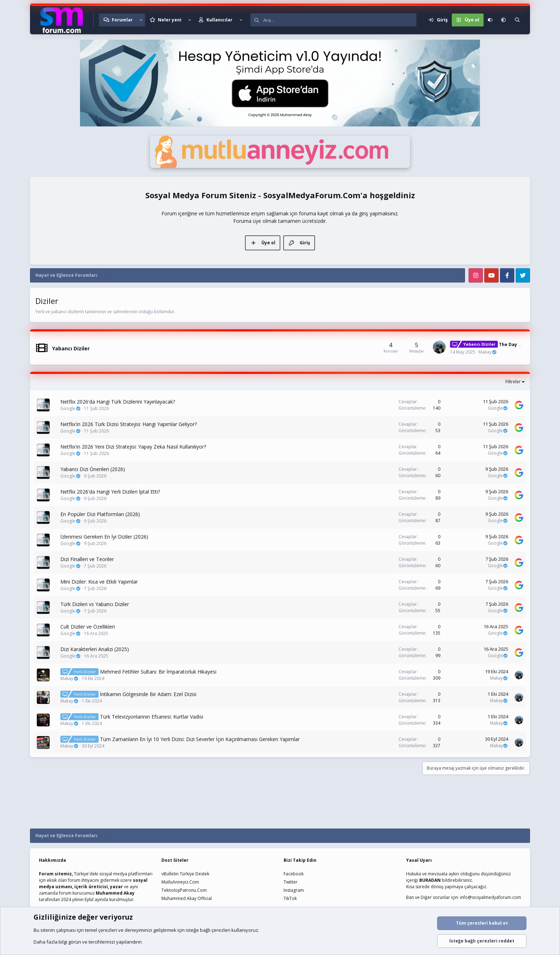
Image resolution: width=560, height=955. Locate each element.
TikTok (290, 898)
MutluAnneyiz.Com (180, 882)
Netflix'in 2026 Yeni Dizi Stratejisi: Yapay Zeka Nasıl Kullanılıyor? (133, 446)
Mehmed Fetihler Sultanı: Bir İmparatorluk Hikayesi (158, 671)
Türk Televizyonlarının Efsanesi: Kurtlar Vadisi (151, 716)
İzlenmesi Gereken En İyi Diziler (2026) (104, 536)
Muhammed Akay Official (186, 898)
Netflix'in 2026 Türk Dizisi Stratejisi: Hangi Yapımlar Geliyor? (128, 424)
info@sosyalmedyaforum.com (490, 897)
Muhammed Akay (115, 893)
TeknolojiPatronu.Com (184, 890)
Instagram (294, 890)
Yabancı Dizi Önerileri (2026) (92, 469)
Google (70, 408)
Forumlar (122, 20)
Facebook (294, 874)
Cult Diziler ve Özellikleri (87, 626)
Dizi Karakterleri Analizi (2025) (94, 649)
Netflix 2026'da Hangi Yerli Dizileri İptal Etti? (110, 491)
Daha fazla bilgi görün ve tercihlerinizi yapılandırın (88, 942)
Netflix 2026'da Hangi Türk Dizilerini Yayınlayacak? (117, 401)
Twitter (291, 882)
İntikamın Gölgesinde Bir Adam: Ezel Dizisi (148, 694)
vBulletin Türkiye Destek (185, 874)
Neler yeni (169, 20)
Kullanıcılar (219, 20)
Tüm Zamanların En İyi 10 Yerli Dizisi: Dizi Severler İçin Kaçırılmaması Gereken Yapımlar (200, 739)
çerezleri (107, 930)
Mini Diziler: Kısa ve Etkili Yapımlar (99, 581)
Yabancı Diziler (71, 348)
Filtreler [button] (513, 382)
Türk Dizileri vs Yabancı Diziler (94, 604)
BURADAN (430, 880)
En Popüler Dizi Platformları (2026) (100, 514)
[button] (141, 20)
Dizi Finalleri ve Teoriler (87, 559)
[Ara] (339, 20)
